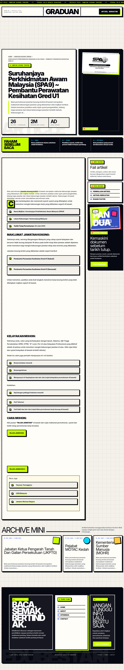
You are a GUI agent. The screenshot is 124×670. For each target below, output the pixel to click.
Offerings (63, 615)
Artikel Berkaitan (109, 11)
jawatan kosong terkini (29, 191)
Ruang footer (97, 199)
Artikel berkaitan (99, 195)
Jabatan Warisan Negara (25, 502)
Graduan (62, 11)
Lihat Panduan (99, 264)
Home (10, 56)
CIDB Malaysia (21, 493)
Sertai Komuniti (102, 644)
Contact (62, 619)
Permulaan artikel (100, 191)
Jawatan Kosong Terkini (22, 56)
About (61, 611)
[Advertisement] (62, 31)
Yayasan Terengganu (24, 485)
